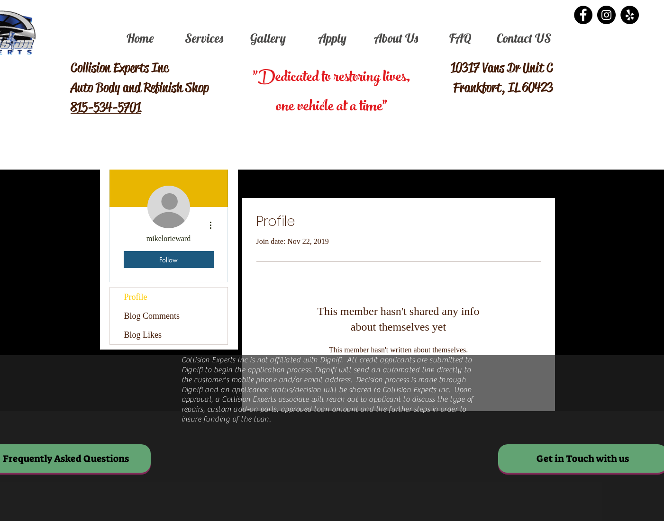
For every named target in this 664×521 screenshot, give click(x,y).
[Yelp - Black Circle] (629, 15)
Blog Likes (143, 335)
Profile (135, 297)
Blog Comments (152, 316)
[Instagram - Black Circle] (606, 15)
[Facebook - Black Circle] (583, 15)
